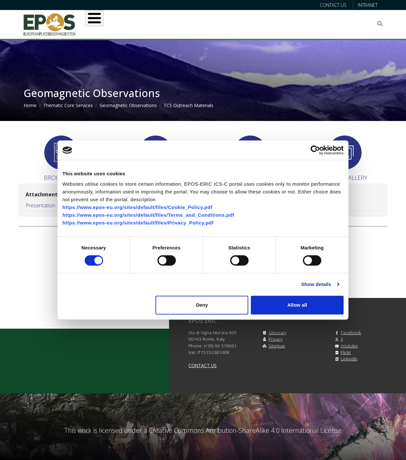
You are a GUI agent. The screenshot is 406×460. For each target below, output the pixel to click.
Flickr (342, 352)
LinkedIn (345, 359)
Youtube (345, 346)
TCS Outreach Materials (188, 105)
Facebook (347, 332)
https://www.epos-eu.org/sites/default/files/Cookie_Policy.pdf (137, 207)
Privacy (272, 339)
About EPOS (117, 23)
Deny (202, 305)
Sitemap (273, 346)
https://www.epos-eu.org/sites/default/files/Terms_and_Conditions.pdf (148, 215)
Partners (271, 23)
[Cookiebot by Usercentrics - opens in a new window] (315, 150)
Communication (320, 23)
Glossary (273, 332)
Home (30, 105)
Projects (232, 23)
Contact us (333, 5)
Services (192, 23)
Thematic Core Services (68, 105)
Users (157, 23)
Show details (316, 284)
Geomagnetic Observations (128, 105)
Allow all (297, 305)
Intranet (368, 5)
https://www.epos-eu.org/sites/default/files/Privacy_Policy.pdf (138, 222)
